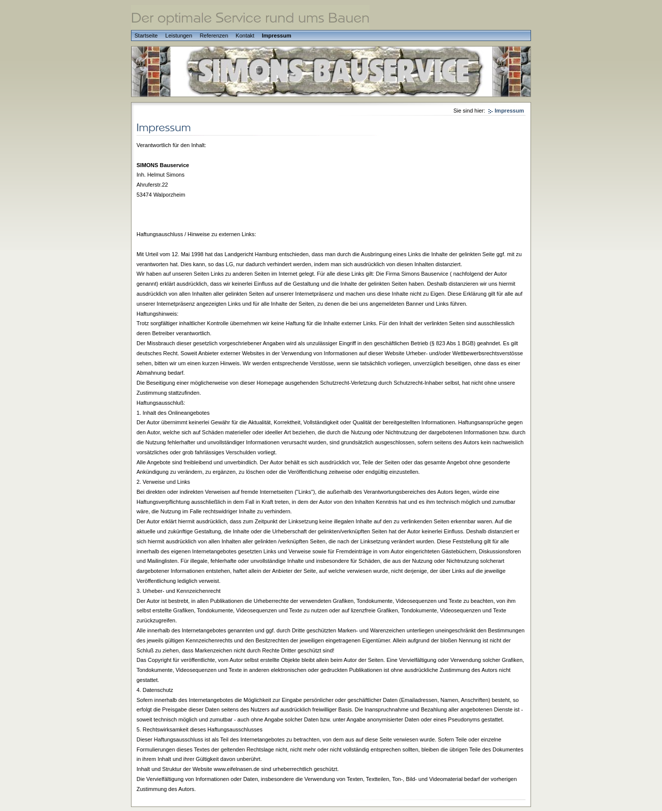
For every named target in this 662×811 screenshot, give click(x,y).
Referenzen (214, 36)
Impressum (277, 36)
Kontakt (245, 36)
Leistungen (179, 36)
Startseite (146, 36)
